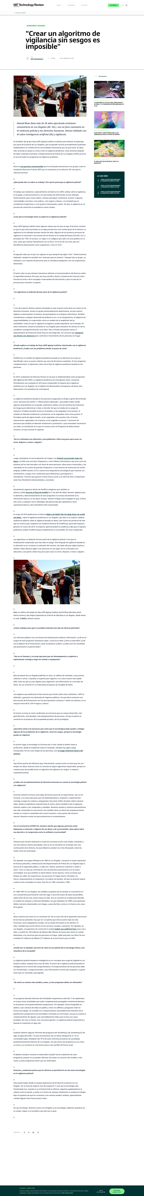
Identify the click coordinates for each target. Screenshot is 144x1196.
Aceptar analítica (117, 1191)
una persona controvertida (31, 166)
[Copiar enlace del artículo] (38, 1132)
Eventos (84, 5)
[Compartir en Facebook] (24, 1132)
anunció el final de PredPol (37, 492)
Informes (72, 5)
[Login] (123, 5)
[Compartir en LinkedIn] (33, 1132)
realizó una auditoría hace (65, 929)
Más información (67, 1193)
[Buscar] (126, 5)
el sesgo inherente (66, 751)
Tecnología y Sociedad (36, 25)
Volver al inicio (19, 13)
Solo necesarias (101, 1191)
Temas (59, 5)
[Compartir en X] (29, 1132)
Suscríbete (113, 5)
